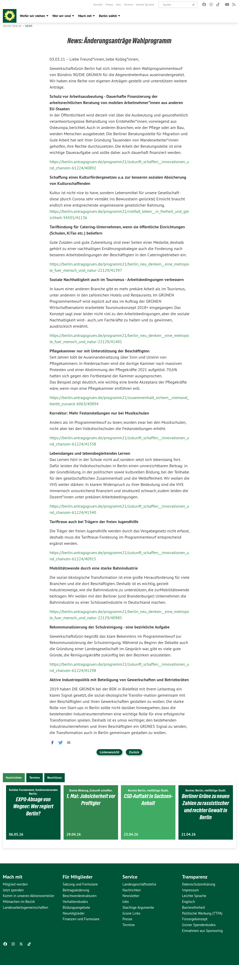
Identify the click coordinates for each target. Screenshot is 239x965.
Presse (109, 4)
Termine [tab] (34, 778)
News (28, 26)
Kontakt (98, 4)
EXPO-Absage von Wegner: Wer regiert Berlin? (33, 806)
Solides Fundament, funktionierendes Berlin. (33, 792)
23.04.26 (131, 834)
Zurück (134, 752)
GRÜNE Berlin (12, 26)
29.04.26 (73, 834)
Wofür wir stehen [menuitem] (32, 16)
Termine (128, 4)
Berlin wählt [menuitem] (108, 16)
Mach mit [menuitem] (85, 16)
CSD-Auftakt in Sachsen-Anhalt (148, 800)
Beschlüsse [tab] (54, 778)
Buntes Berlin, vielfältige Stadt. (148, 790)
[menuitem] (98, 4)
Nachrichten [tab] (14, 778)
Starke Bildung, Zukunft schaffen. (91, 790)
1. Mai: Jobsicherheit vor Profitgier (91, 800)
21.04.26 (188, 834)
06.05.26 (16, 834)
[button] (52, 741)
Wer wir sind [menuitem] (61, 16)
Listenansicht (109, 752)
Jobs (118, 4)
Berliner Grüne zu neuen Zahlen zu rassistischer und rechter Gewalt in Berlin (205, 807)
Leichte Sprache (145, 4)
